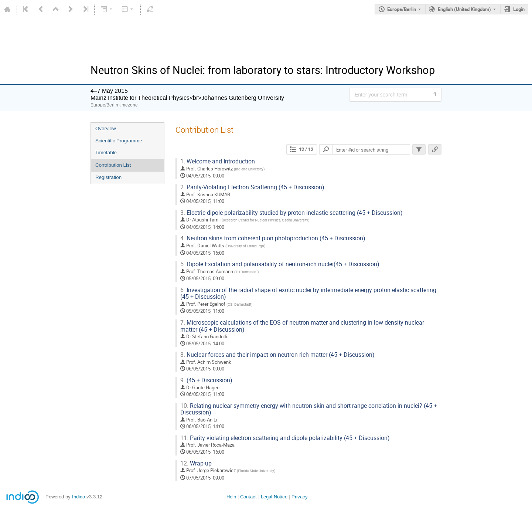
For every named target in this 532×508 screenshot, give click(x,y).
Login (519, 9)
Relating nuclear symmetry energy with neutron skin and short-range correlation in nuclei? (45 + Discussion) (308, 409)
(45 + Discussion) (206, 380)
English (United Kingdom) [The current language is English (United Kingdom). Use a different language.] (464, 9)
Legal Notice (274, 497)
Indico (78, 497)
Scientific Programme (118, 140)
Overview (105, 128)
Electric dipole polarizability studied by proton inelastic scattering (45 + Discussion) (291, 213)
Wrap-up (196, 463)
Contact (248, 497)
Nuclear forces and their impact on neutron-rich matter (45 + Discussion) (277, 355)
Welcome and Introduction (217, 161)
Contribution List (113, 165)
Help (231, 497)
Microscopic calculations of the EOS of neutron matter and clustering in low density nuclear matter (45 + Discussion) (302, 326)
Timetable (106, 152)
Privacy (299, 497)
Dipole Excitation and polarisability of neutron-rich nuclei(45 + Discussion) (279, 264)
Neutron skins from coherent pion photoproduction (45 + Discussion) (272, 238)
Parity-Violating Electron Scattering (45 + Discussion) (252, 187)
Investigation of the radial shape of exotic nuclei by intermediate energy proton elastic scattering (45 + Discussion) (308, 293)
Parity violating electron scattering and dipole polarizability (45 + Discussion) (285, 438)
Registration (108, 177)
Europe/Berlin (401, 9)
